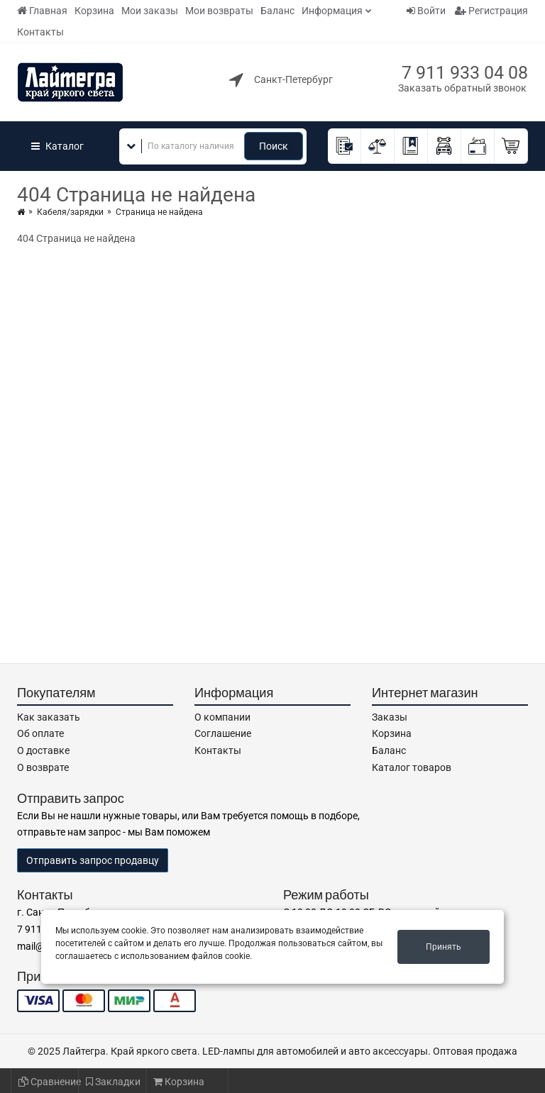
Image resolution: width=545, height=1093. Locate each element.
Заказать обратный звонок (462, 88)
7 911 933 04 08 (465, 72)
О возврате (43, 767)
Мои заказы (149, 10)
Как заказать (48, 717)
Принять (443, 947)
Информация (332, 10)
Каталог (57, 146)
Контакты (40, 32)
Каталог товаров (411, 767)
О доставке (43, 750)
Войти (426, 10)
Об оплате (40, 733)
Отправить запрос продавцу (92, 860)
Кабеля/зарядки (70, 212)
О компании (222, 717)
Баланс (277, 10)
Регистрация (491, 10)
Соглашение (222, 733)
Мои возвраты (219, 10)
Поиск (273, 146)
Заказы (389, 717)
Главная (42, 10)
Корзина (94, 10)
